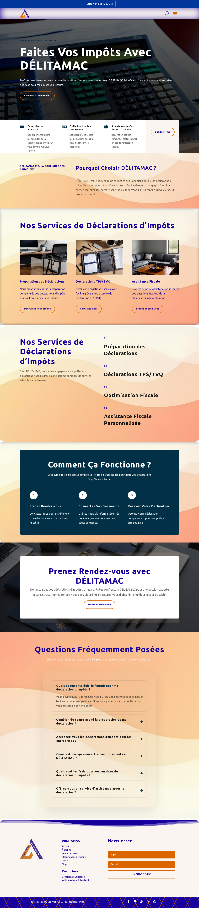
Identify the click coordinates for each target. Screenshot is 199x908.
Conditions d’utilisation (73, 877)
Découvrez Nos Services (37, 308)
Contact (66, 860)
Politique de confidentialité (75, 880)
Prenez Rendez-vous (147, 308)
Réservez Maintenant (99, 604)
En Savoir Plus (162, 132)
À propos (66, 849)
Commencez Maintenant (37, 95)
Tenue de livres (69, 853)
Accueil (65, 846)
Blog (64, 864)
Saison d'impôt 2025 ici (99, 3)
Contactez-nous (88, 308)
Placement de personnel (74, 857)
